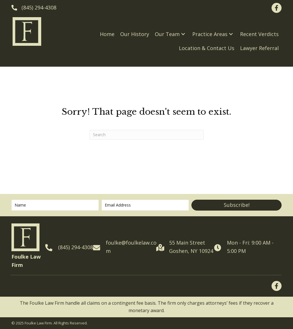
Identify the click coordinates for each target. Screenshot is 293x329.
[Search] (146, 135)
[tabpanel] (146, 307)
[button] (183, 34)
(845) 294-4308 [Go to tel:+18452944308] (75, 247)
